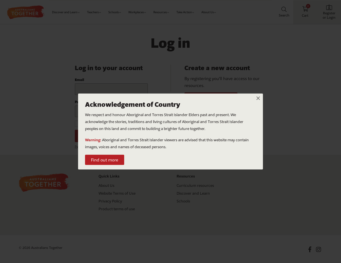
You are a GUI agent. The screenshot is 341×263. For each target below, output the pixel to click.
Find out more (104, 160)
